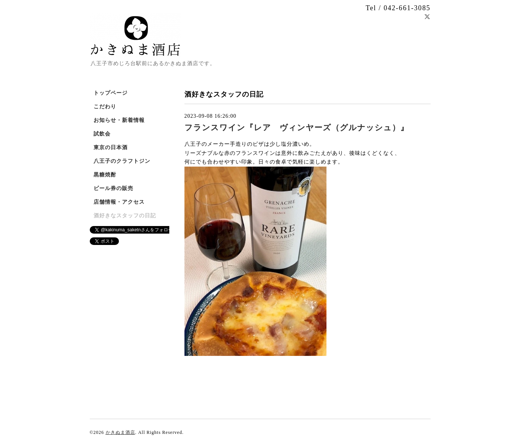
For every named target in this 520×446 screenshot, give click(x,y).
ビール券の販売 (113, 188)
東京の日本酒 (111, 147)
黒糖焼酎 (105, 175)
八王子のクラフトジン (122, 161)
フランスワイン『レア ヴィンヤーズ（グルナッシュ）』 (296, 127)
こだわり (105, 106)
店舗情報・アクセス (119, 202)
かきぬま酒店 (120, 432)
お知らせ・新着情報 (119, 120)
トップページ (111, 93)
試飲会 (102, 134)
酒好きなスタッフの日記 (125, 215)
